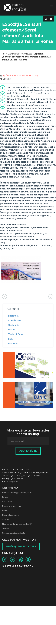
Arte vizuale (14, 320)
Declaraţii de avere (10, 515)
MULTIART (13, 343)
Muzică (12, 329)
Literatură (13, 316)
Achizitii (5, 519)
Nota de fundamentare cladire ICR (17, 524)
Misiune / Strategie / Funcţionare (17, 493)
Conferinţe (13, 325)
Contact (5, 528)
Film (10, 339)
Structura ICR (8, 501)
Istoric (4, 510)
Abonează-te (28, 450)
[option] (20, 270)
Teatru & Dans (15, 334)
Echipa (5, 497)
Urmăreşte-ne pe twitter (21, 546)
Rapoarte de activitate (11, 506)
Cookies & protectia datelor (14, 533)
